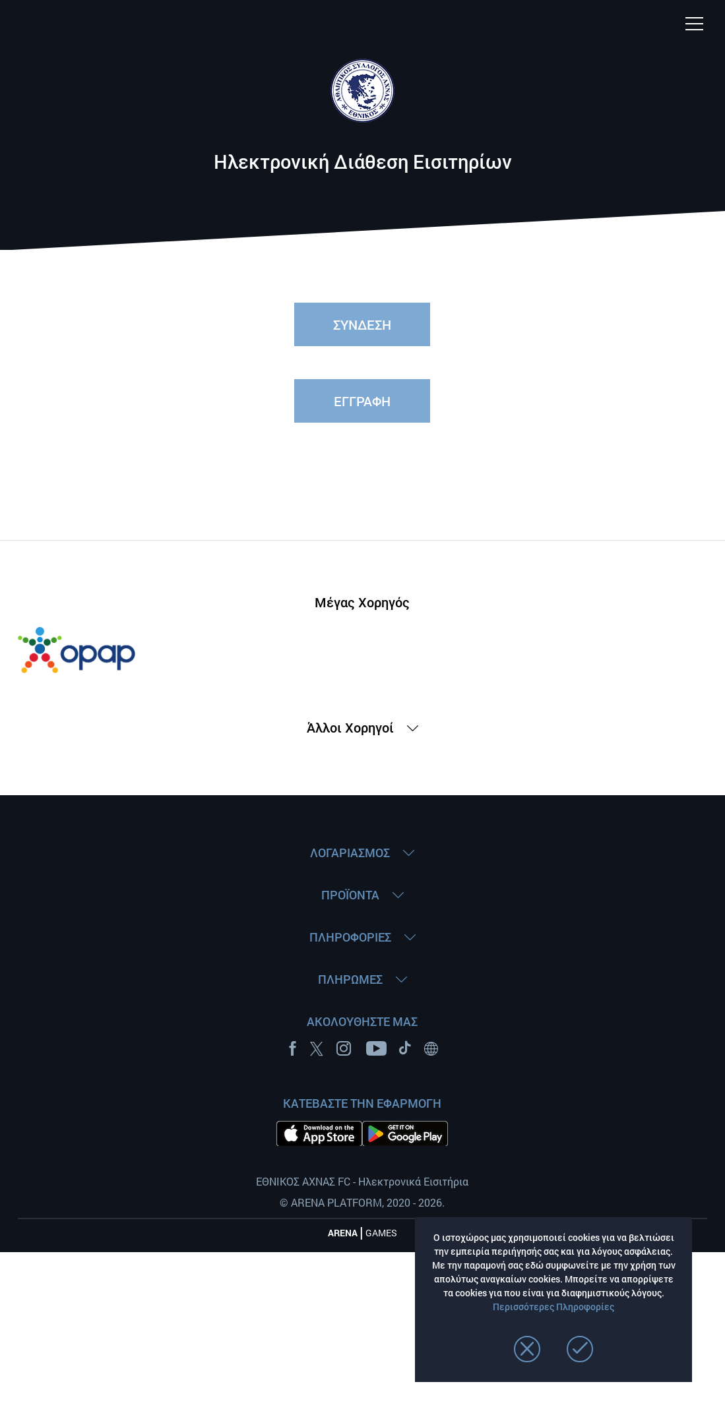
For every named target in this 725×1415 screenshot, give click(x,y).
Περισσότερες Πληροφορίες (553, 1306)
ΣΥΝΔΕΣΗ (362, 324)
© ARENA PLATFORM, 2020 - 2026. (362, 1202)
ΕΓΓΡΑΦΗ (362, 400)
